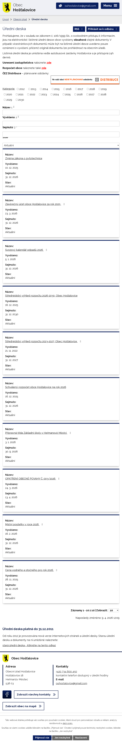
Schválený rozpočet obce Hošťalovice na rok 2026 (35, 387)
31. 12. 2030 (11, 314)
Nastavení (81, 737)
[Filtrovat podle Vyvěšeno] (61, 124)
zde (49, 62)
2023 (44, 94)
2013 (33, 89)
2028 (103, 94)
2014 (45, 89)
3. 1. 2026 (10, 442)
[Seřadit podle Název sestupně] (14, 107)
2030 (21, 99)
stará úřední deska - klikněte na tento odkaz (29, 645)
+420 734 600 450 (66, 671)
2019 (104, 89)
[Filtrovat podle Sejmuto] (61, 134)
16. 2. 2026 (11, 533)
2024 (56, 94)
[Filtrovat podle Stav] (61, 145)
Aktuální (10, 186)
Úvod (6, 19)
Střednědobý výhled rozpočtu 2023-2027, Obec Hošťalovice (43, 341)
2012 (22, 89)
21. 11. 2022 (11, 350)
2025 (68, 94)
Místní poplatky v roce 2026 (24, 524)
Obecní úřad (20, 19)
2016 (68, 89)
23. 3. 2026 (11, 213)
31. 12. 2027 (11, 360)
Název (7, 107)
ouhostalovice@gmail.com (71, 683)
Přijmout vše (42, 737)
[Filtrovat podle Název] (61, 112)
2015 (57, 89)
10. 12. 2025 (11, 167)
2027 (91, 94)
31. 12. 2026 (11, 177)
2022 (32, 94)
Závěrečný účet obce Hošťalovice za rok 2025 (35, 204)
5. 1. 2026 (10, 259)
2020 (9, 94)
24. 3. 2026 (11, 487)
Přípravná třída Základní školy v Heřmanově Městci (38, 432)
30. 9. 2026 (11, 451)
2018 (92, 89)
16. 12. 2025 (11, 304)
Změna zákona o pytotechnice (23, 158)
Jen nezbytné (62, 737)
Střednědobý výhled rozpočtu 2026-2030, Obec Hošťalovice (41, 295)
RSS (79, 29)
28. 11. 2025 (11, 579)
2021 (20, 94)
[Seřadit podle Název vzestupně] (14, 106)
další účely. (68, 723)
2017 (80, 89)
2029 (9, 99)
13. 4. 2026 (11, 497)
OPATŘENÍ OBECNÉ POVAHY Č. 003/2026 (33, 478)
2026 (80, 94)
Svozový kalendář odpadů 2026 (26, 249)
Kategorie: (9, 88)
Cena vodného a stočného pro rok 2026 (31, 570)
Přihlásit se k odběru (103, 29)
